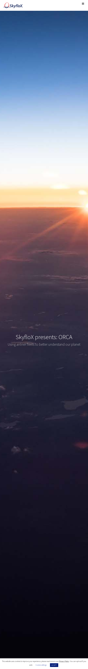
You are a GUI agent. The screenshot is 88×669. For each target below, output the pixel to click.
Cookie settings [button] (41, 665)
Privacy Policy (64, 661)
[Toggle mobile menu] (83, 3)
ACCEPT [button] (54, 665)
